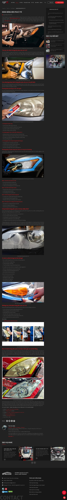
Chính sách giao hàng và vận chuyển (37, 485)
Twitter (14, 427)
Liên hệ (41, 2)
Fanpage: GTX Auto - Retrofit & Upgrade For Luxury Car (14, 485)
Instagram (18, 427)
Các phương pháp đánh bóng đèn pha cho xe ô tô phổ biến (55, 17)
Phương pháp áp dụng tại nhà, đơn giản (56, 20)
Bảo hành (37, 2)
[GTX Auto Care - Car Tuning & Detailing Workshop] (5, 2)
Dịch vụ (17, 2)
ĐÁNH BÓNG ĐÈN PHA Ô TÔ (20, 8)
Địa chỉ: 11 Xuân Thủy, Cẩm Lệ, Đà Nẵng (11, 478)
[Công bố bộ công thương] (5, 491)
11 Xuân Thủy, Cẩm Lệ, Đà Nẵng (12, 409)
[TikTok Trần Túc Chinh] (3, 488)
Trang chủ (4, 8)
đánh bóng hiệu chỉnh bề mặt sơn (10, 320)
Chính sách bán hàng (33, 483)
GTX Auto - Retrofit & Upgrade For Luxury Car (15, 412)
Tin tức (32, 2)
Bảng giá (50, 2)
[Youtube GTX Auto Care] (6, 488)
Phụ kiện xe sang (27, 2)
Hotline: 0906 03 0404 (8, 480)
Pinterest (22, 427)
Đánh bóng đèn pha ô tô (15, 18)
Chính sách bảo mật (33, 494)
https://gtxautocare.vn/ (11, 415)
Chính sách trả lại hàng (34, 489)
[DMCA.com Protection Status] (10, 491)
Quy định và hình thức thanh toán (36, 480)
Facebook (10, 427)
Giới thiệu (13, 2)
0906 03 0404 (59, 2)
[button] (35, 463)
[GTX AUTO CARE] (7, 473)
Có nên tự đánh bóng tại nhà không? (54, 29)
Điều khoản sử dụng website (35, 492)
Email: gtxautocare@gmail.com (10, 482)
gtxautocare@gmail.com (10, 414)
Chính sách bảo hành (33, 487)
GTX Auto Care (8, 20)
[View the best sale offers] (64, 493)
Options (21, 2)
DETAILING (13, 8)
